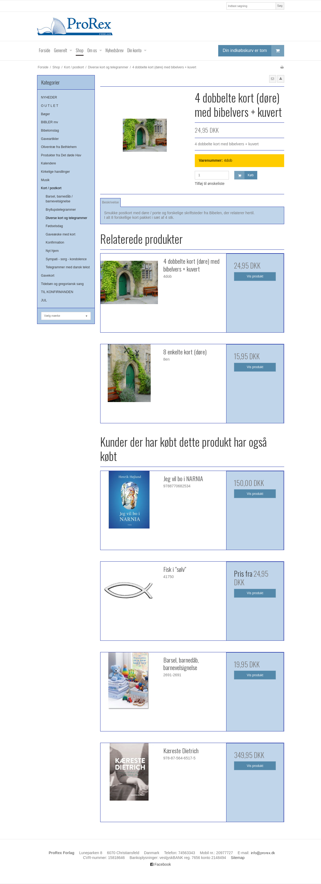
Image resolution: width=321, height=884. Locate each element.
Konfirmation (55, 242)
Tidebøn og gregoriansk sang (62, 284)
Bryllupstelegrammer (61, 210)
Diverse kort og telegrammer (66, 218)
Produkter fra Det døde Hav (61, 155)
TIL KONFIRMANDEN (57, 292)
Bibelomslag (50, 130)
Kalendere (48, 163)
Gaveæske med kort (60, 234)
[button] (272, 79)
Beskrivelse (110, 202)
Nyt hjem (52, 251)
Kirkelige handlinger (55, 172)
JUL (44, 300)
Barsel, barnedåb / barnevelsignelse (59, 199)
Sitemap (237, 857)
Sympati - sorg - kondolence (66, 259)
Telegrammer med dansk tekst (68, 267)
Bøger (45, 114)
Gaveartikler (50, 139)
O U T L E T (49, 106)
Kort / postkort (51, 188)
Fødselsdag (54, 226)
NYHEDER (49, 97)
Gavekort (48, 275)
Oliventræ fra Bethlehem (59, 147)
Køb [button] (244, 175)
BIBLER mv (49, 122)
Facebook (160, 864)
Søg (279, 5)
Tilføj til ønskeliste (210, 183)
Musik (45, 180)
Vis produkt (255, 276)
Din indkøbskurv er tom (253, 50)
